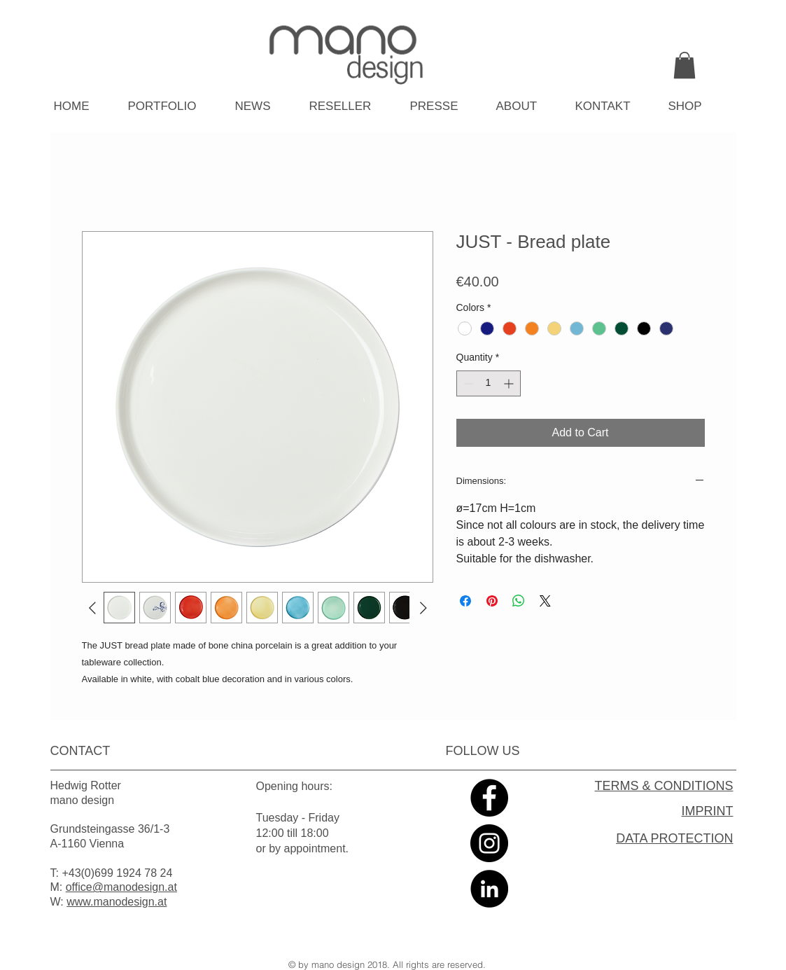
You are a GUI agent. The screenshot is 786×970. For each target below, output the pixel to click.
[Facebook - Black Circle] (489, 798)
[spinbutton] (488, 383)
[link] (684, 65)
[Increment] (510, 383)
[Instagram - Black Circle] (489, 843)
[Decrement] (467, 383)
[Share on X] (545, 601)
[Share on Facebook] (465, 601)
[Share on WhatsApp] (518, 601)
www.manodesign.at (116, 902)
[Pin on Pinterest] (492, 601)
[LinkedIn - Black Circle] (489, 889)
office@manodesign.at (121, 887)
